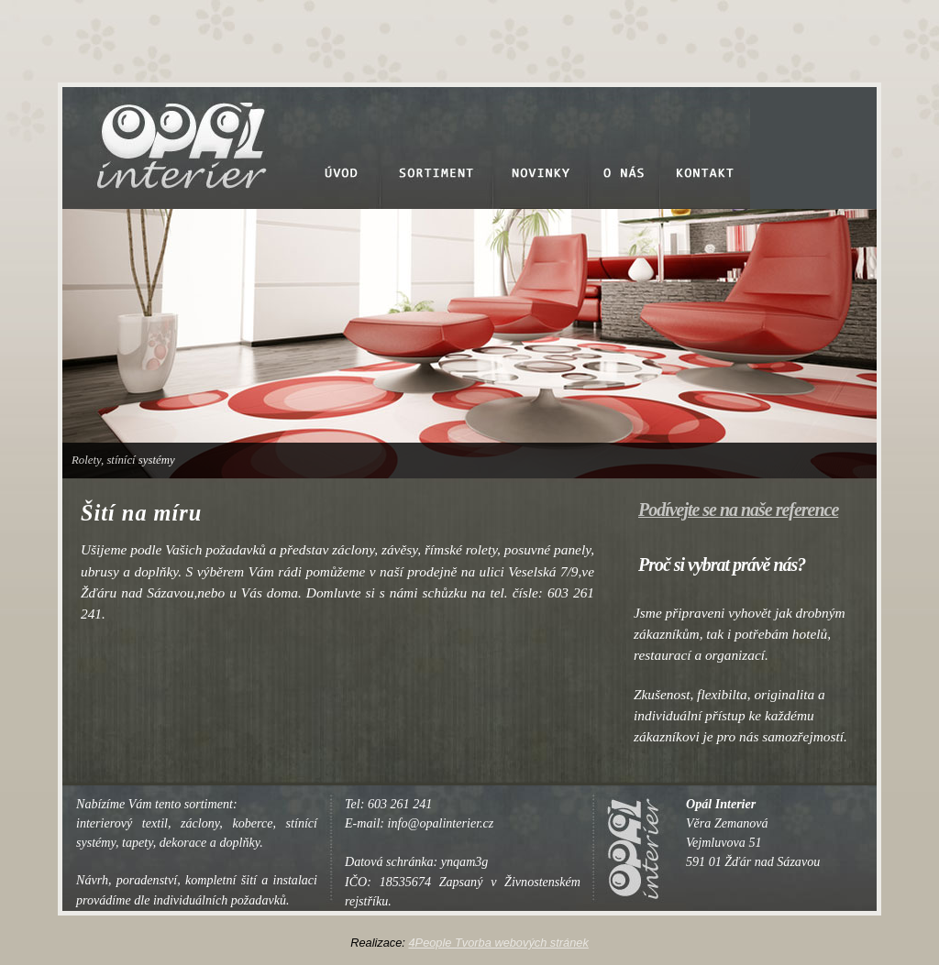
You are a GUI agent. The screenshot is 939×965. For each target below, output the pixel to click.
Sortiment (437, 148)
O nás (624, 148)
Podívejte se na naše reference (738, 509)
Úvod (342, 148)
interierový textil (122, 823)
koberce (252, 823)
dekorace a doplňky (210, 842)
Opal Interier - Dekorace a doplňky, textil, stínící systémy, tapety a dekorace (172, 130)
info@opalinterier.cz (441, 823)
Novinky (541, 148)
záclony (200, 823)
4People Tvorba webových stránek (498, 942)
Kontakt (706, 148)
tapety (137, 842)
